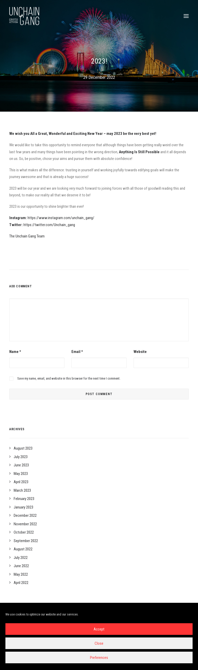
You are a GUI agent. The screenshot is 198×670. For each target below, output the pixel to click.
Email (77, 351)
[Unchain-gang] (24, 16)
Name (15, 351)
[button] (186, 16)
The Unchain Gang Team (27, 236)
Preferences (99, 657)
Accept (99, 629)
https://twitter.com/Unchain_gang (49, 224)
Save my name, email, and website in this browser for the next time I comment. (68, 378)
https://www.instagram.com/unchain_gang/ (61, 217)
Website (140, 351)
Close (99, 643)
